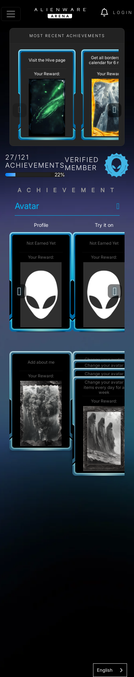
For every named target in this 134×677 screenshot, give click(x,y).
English (105, 670)
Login (123, 12)
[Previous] (19, 291)
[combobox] (110, 670)
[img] (107, 12)
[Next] (114, 110)
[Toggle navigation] (11, 14)
